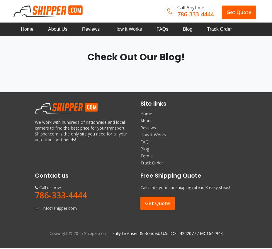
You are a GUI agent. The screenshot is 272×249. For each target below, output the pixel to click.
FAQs (162, 29)
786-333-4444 (195, 14)
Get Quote (239, 12)
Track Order (219, 29)
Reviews (91, 29)
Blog (187, 29)
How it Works (128, 29)
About (146, 121)
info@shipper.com (59, 209)
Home (27, 29)
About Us (57, 29)
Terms (146, 156)
